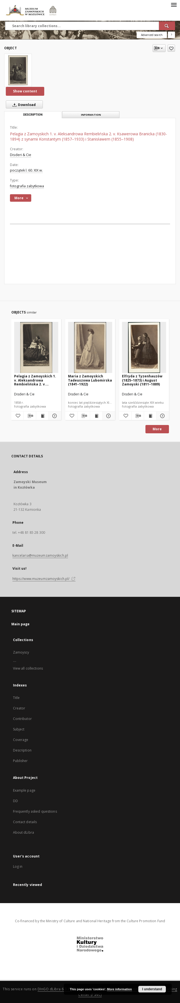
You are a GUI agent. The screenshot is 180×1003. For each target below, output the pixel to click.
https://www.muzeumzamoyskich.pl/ (44, 578)
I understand (152, 989)
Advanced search (152, 35)
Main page (20, 624)
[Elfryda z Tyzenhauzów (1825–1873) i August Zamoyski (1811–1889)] (144, 347)
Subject (19, 729)
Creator (19, 708)
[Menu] (174, 4)
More (157, 429)
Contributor (22, 718)
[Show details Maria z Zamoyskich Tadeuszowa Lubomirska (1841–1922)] (108, 415)
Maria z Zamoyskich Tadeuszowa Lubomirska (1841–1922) (90, 380)
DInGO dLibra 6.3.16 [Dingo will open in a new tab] (55, 989)
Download (23, 104)
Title (16, 697)
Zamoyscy (21, 652)
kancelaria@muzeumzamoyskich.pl (40, 555)
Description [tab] (33, 114)
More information (119, 989)
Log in (18, 866)
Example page (24, 790)
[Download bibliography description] (30, 415)
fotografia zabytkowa (27, 186)
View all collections (28, 668)
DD (15, 801)
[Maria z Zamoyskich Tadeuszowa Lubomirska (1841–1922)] (90, 347)
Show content (25, 91)
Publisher (20, 760)
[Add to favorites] (171, 48)
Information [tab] (91, 114)
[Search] (167, 25)
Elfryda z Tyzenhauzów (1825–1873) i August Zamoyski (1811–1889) (142, 380)
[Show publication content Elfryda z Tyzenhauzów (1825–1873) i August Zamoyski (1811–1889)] (150, 415)
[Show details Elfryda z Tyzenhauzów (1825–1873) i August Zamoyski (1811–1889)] (162, 415)
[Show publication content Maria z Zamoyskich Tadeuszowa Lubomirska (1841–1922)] (96, 415)
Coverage (20, 739)
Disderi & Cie (20, 154)
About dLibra (23, 832)
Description (22, 750)
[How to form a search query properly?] (171, 35)
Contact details (25, 822)
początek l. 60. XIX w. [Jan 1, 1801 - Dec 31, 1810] (26, 170)
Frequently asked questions (35, 811)
